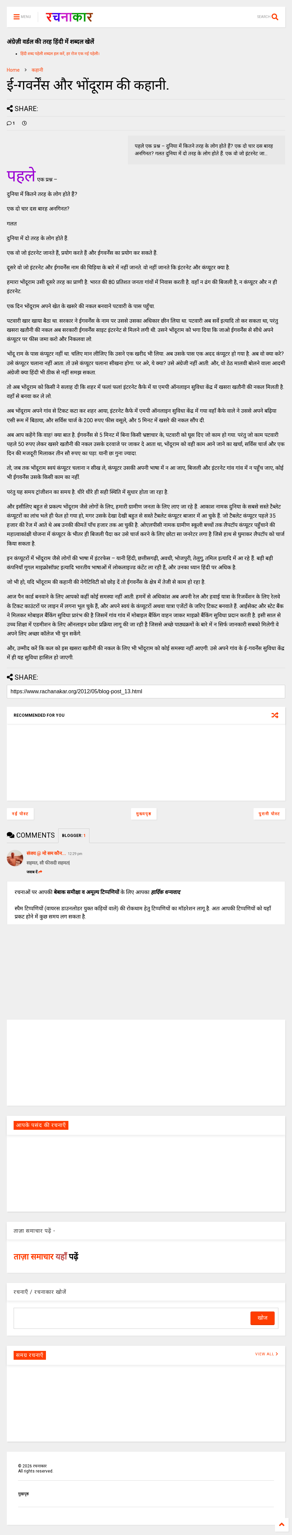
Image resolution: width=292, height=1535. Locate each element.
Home (13, 70)
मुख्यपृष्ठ (143, 813)
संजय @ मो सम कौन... (46, 853)
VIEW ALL (266, 1354)
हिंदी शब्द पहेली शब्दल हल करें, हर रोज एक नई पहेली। (60, 53)
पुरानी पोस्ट (269, 813)
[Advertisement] (146, 1062)
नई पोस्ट (20, 813)
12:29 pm (75, 854)
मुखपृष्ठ (23, 1494)
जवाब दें (34, 872)
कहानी (37, 70)
